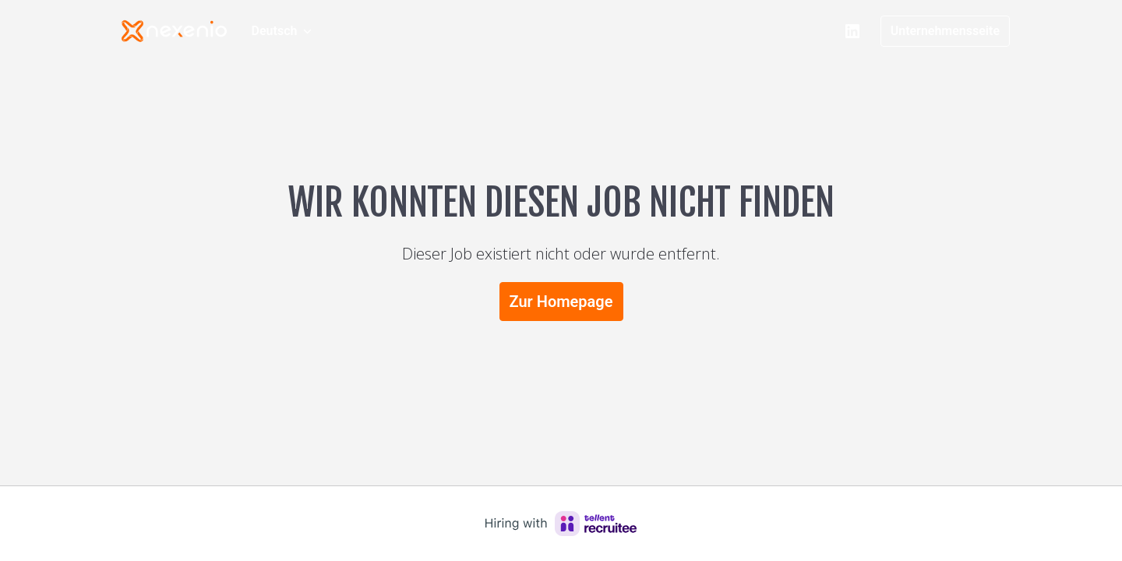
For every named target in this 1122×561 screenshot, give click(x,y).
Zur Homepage (561, 301)
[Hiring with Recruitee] (561, 523)
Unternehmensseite (945, 30)
